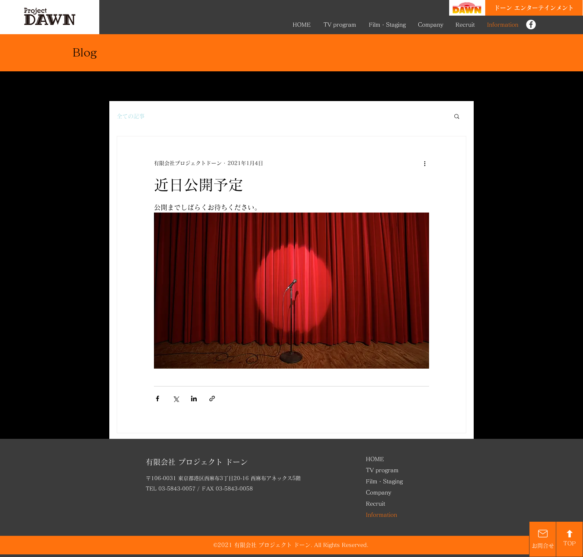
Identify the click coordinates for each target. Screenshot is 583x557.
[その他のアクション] (424, 163)
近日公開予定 (198, 184)
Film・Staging (384, 481)
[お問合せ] (542, 539)
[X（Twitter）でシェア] (175, 398)
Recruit (375, 503)
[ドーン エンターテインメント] (534, 8)
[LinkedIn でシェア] (193, 398)
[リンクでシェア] (212, 398)
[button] (456, 117)
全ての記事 (131, 116)
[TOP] (569, 539)
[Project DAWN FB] (531, 24)
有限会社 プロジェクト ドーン (197, 462)
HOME (375, 459)
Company (378, 492)
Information (381, 515)
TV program (382, 470)
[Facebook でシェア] (157, 398)
